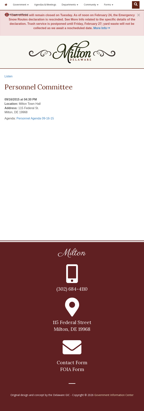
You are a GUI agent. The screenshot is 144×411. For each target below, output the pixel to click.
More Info (102, 28)
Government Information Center (114, 395)
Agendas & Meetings (45, 4)
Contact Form (72, 363)
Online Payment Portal (16, 14)
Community (91, 4)
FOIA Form (72, 369)
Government (21, 4)
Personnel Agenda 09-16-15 (35, 118)
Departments (70, 4)
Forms (108, 4)
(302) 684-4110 (72, 289)
